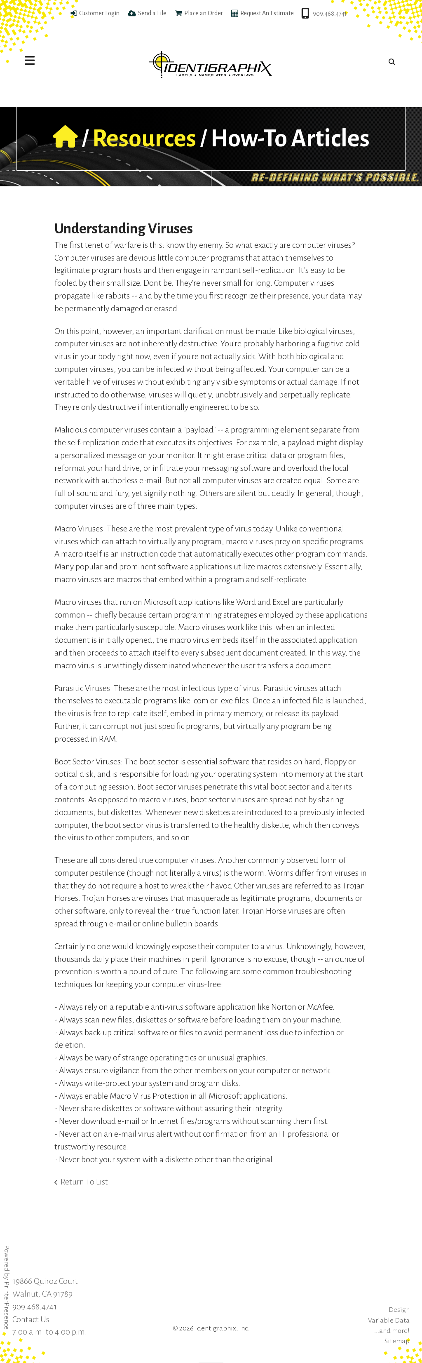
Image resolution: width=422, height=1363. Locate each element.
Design (399, 1310)
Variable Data (389, 1320)
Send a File (152, 13)
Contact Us (30, 1319)
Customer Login (99, 13)
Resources (144, 138)
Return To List (84, 1181)
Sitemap (397, 1341)
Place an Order (203, 13)
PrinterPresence (6, 1305)
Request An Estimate (267, 13)
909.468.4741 (330, 13)
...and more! (392, 1331)
